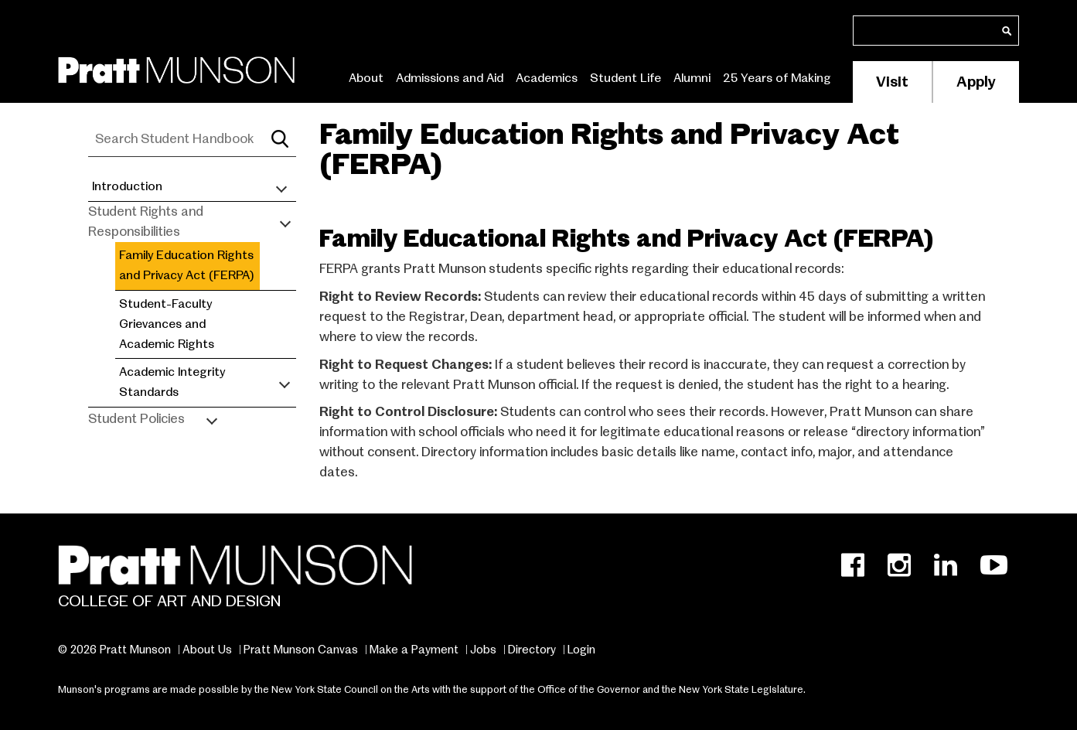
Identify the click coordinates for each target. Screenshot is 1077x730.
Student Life (625, 78)
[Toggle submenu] (281, 187)
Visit (892, 81)
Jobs (483, 649)
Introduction (127, 186)
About (366, 78)
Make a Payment (414, 649)
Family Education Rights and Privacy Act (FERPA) (186, 265)
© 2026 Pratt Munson (114, 649)
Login (581, 649)
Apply (976, 81)
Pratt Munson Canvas (301, 649)
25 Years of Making (777, 78)
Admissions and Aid (449, 78)
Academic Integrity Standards (172, 382)
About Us (207, 649)
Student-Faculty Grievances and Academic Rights (166, 324)
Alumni (692, 78)
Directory (532, 649)
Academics (547, 78)
